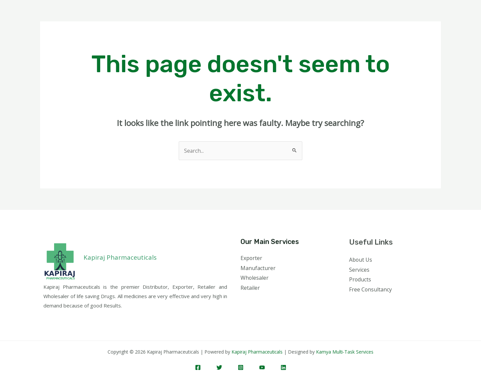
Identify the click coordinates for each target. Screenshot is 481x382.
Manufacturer (258, 268)
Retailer (250, 287)
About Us (360, 259)
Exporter (251, 258)
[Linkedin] (283, 367)
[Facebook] (198, 367)
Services (359, 269)
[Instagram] (241, 367)
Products (360, 279)
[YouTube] (262, 367)
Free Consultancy (370, 289)
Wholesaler (254, 278)
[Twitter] (219, 367)
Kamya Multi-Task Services (345, 352)
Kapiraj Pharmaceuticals (257, 352)
